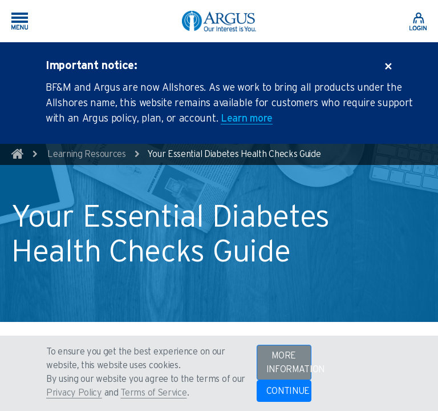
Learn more (247, 119)
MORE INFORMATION (288, 362)
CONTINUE (288, 391)
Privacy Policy (74, 392)
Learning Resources (86, 154)
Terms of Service (153, 392)
